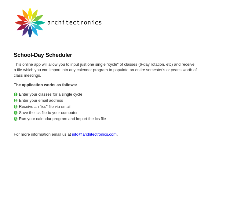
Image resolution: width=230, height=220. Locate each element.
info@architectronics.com (94, 134)
